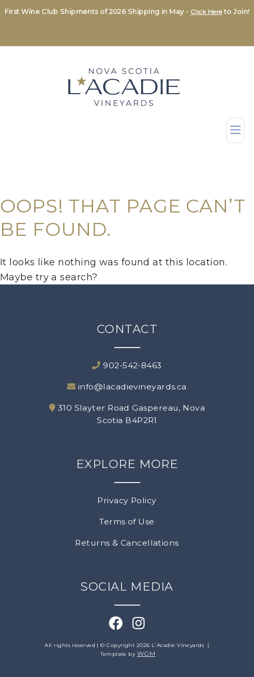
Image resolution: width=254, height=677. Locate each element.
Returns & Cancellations (126, 543)
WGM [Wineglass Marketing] (146, 653)
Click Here (206, 12)
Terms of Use (126, 521)
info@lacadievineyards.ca (127, 387)
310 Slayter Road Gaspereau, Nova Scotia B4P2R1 (127, 414)
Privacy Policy (126, 500)
